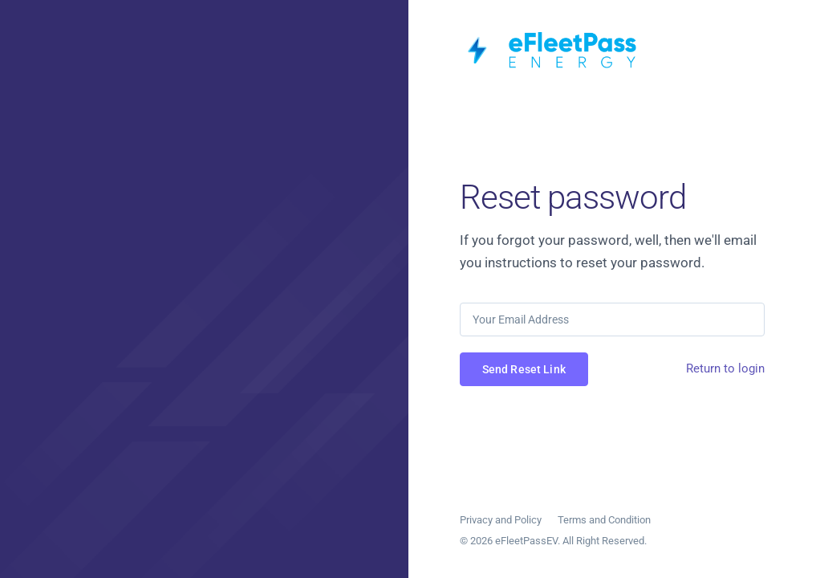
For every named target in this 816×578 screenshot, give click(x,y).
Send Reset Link (524, 369)
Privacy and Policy (501, 520)
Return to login (725, 368)
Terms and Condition (604, 520)
